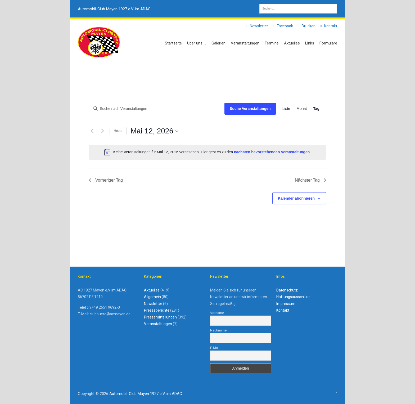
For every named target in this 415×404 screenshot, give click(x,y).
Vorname (217, 313)
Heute (118, 131)
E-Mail (214, 348)
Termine (272, 43)
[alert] (207, 152)
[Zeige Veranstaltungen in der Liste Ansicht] (286, 108)
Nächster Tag (310, 180)
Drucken (305, 26)
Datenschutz (287, 290)
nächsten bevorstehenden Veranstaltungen (272, 152)
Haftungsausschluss (293, 297)
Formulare (328, 43)
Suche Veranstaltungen (250, 108)
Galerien (218, 43)
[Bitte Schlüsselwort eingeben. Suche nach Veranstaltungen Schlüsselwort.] (156, 108)
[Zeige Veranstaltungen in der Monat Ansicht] (301, 108)
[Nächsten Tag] (102, 131)
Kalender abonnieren (296, 198)
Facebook (282, 26)
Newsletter (256, 26)
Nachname (218, 330)
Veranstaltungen (245, 43)
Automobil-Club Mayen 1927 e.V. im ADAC (114, 9)
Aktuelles (292, 43)
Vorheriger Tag (106, 180)
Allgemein (152, 297)
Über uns (196, 43)
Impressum (285, 304)
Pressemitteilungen (160, 317)
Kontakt (328, 26)
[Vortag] (92, 131)
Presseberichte (156, 310)
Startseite (173, 43)
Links (309, 43)
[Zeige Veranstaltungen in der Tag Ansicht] (316, 108)
